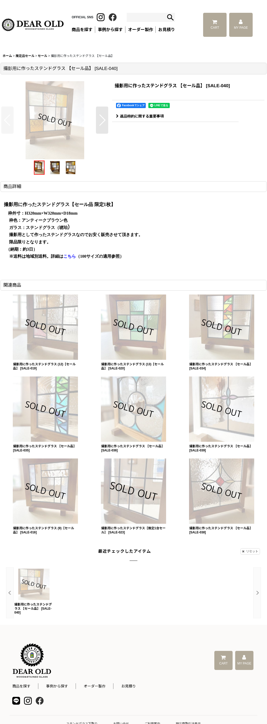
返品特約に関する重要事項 (140, 116)
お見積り (128, 686)
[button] (7, 120)
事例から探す (57, 686)
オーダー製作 (140, 29)
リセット (250, 551)
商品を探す (21, 686)
